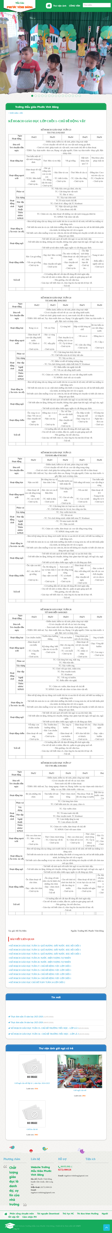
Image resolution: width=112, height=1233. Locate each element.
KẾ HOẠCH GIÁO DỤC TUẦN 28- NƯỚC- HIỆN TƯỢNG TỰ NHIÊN (40, 962)
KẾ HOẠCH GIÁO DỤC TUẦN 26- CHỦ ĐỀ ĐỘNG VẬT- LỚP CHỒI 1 (40, 974)
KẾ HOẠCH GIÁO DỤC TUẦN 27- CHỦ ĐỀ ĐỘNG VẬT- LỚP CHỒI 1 (40, 966)
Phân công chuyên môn (22, 1213)
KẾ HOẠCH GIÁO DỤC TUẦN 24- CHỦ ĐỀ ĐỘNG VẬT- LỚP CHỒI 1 (40, 978)
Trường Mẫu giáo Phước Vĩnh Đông (37, 106)
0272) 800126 (64, 1169)
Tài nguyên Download (48, 1213)
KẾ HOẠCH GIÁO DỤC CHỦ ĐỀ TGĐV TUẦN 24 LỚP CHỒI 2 (37, 982)
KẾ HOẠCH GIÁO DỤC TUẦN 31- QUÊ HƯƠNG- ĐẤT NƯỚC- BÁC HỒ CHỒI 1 (45, 954)
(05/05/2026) (84, 1032)
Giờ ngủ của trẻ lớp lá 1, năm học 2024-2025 (32, 1083)
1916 (36, 1089)
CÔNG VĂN (74, 5)
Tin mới (56, 997)
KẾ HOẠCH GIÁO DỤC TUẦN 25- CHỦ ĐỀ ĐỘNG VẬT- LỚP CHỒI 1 (40, 970)
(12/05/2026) (48, 1021)
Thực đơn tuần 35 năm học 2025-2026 (25, 1021)
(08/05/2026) (48, 1026)
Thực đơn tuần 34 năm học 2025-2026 (25, 1026)
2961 (84, 1096)
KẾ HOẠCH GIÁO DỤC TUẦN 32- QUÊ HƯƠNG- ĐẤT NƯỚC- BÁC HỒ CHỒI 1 (45, 950)
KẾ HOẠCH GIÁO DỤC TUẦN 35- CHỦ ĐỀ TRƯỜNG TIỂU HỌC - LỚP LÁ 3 (43, 1032)
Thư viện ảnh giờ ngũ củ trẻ (56, 1048)
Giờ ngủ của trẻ (80, 1090)
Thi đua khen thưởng (87, 1213)
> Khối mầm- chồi (15, 113)
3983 (36, 1135)
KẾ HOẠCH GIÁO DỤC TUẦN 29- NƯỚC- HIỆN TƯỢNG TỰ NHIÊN (40, 958)
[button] (8, 54)
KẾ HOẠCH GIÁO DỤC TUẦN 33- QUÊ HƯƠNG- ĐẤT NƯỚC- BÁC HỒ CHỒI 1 (45, 946)
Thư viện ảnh (59, 5)
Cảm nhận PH (29, 1216)
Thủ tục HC (68, 1213)
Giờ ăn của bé (32, 1129)
